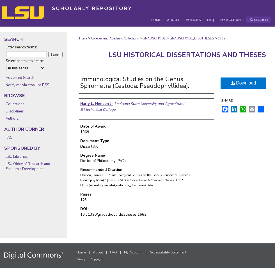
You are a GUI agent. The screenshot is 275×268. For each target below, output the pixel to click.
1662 (222, 38)
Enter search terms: (21, 47)
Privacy (80, 259)
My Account (133, 252)
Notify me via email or (27, 85)
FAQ (9, 137)
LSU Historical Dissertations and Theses (187, 54)
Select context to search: (25, 61)
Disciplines (15, 111)
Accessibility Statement (168, 252)
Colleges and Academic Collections (115, 38)
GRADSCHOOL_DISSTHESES (191, 38)
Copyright (97, 259)
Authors (12, 118)
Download (243, 83)
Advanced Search (20, 77)
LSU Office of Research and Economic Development (28, 166)
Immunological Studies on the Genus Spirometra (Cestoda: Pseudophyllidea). (134, 82)
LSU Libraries (17, 156)
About (98, 252)
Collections (15, 104)
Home (83, 38)
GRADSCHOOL (154, 38)
